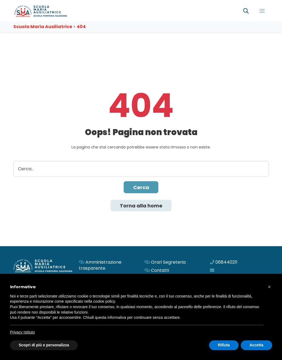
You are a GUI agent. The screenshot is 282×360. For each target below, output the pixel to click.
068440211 (226, 262)
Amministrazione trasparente (100, 265)
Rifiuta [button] (224, 345)
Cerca (141, 187)
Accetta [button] (256, 345)
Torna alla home (141, 205)
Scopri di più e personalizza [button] (44, 345)
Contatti (160, 270)
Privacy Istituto (22, 332)
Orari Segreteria (168, 262)
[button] (269, 286)
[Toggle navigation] (262, 11)
